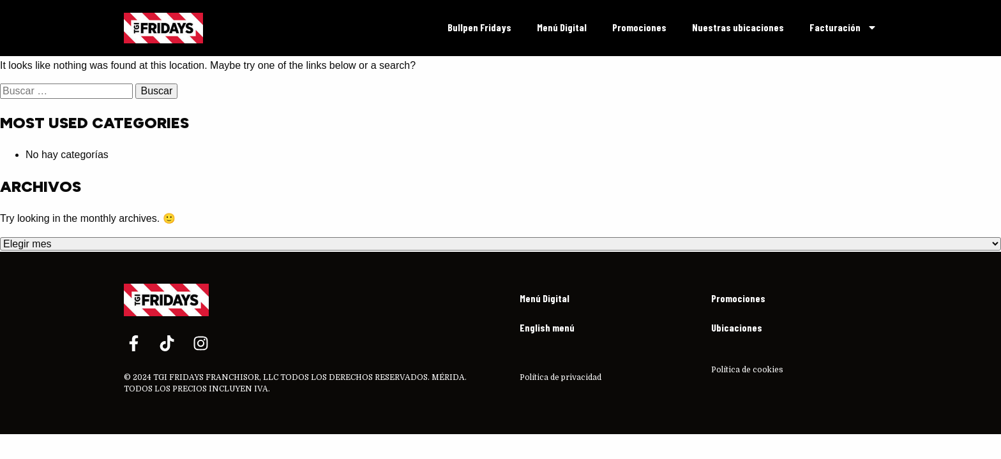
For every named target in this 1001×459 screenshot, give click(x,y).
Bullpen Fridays (479, 27)
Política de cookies (747, 369)
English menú (547, 327)
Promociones (639, 27)
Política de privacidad (560, 377)
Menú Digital (562, 27)
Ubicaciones (736, 327)
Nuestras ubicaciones (738, 27)
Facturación (843, 27)
